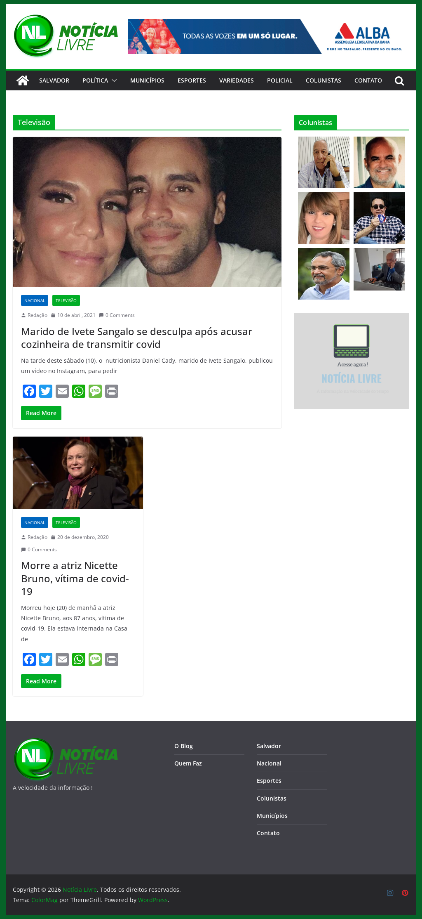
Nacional (34, 300)
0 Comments (117, 315)
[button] (112, 80)
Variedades (236, 80)
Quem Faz (188, 763)
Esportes (192, 80)
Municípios (147, 80)
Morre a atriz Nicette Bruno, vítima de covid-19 (75, 578)
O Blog (183, 746)
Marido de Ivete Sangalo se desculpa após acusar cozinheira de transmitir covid (136, 337)
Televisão (66, 300)
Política (95, 80)
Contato (268, 833)
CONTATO (368, 80)
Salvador (54, 80)
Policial (280, 80)
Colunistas (323, 80)
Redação (37, 315)
